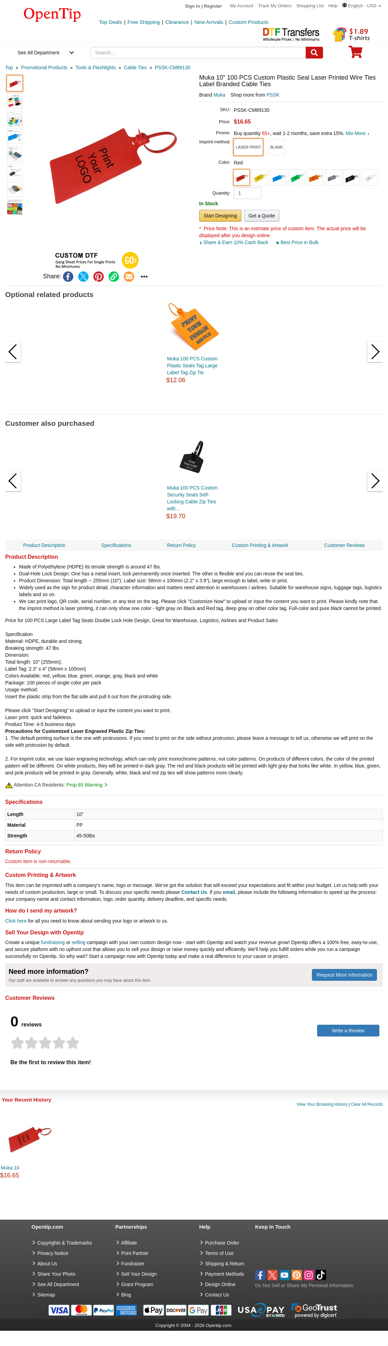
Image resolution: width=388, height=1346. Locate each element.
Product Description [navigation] (44, 545)
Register (213, 6)
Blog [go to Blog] (126, 1295)
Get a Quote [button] (262, 215)
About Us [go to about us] (47, 1263)
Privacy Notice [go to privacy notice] (52, 1253)
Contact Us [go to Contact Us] (217, 1295)
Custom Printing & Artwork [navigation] (260, 545)
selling (78, 942)
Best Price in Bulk (297, 242)
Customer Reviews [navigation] (344, 545)
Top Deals (110, 22)
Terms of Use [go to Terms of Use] (219, 1253)
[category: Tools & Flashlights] (95, 67)
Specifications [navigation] (116, 545)
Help (333, 5)
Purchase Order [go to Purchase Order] (222, 1243)
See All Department (38, 52)
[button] (361, 5)
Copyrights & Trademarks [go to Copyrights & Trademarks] (64, 1243)
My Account (241, 5)
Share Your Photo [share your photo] (56, 1274)
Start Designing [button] (220, 215)
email (229, 892)
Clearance (177, 22)
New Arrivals (208, 22)
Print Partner (135, 1253)
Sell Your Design (139, 1274)
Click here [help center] (16, 921)
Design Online (220, 1284)
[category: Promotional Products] (44, 67)
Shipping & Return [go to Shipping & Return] (224, 1263)
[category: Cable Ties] (135, 67)
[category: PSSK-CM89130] (173, 67)
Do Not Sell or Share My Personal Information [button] (304, 1285)
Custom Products (248, 22)
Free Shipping (144, 22)
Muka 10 (10, 1167)
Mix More (358, 133)
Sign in (192, 6)
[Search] (314, 53)
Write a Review (348, 1030)
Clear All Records (367, 1104)
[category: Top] (9, 67)
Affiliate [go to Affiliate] (129, 1243)
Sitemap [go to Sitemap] (46, 1295)
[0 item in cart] (355, 54)
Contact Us (194, 892)
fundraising (53, 942)
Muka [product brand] (219, 95)
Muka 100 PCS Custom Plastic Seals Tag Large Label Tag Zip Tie (192, 365)
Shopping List (310, 5)
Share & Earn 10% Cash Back (234, 242)
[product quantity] (247, 193)
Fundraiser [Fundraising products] (133, 1263)
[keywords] (198, 53)
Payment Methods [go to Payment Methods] (224, 1274)
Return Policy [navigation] (181, 545)
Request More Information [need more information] (344, 975)
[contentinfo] (52, 14)
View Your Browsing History (322, 1104)
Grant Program (137, 1284)
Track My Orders (275, 5)
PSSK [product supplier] (273, 95)
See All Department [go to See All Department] (58, 1284)
